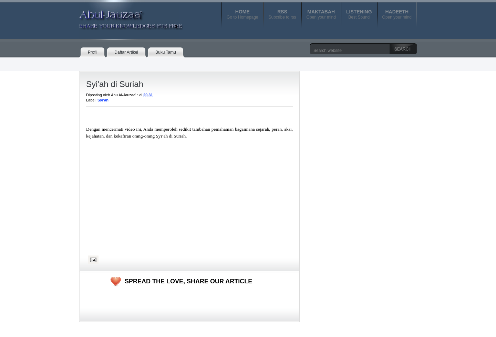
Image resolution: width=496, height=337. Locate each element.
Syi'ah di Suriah (114, 84)
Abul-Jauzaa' (123, 17)
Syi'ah (102, 100)
